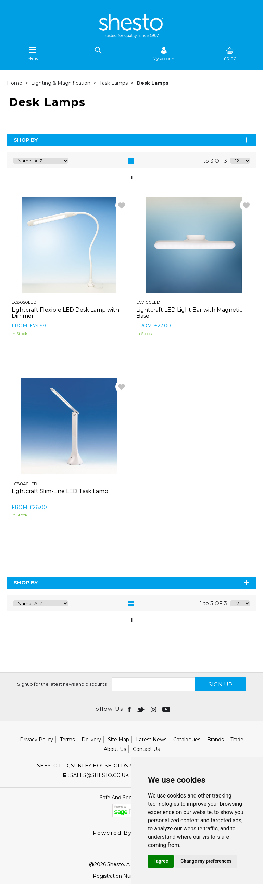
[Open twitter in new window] (141, 709)
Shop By (132, 140)
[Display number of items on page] (240, 161)
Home (15, 83)
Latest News (151, 739)
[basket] (230, 54)
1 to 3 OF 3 (213, 161)
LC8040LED (24, 483)
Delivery (91, 739)
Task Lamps (114, 83)
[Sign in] (164, 54)
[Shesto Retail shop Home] (131, 36)
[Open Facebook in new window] (130, 709)
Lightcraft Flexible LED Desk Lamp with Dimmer (65, 312)
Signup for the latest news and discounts (62, 684)
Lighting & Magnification (61, 83)
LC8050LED (24, 302)
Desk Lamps (152, 83)
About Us (115, 749)
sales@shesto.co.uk (96, 775)
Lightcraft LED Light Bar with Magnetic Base (189, 312)
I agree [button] (160, 861)
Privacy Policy (36, 739)
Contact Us (146, 749)
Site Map (118, 739)
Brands (215, 739)
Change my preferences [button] (205, 861)
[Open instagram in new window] (154, 709)
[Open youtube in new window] (167, 709)
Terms (67, 739)
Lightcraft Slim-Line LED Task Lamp (60, 491)
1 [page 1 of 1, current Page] (131, 177)
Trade (236, 739)
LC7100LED (148, 302)
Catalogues (186, 739)
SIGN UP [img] (221, 684)
